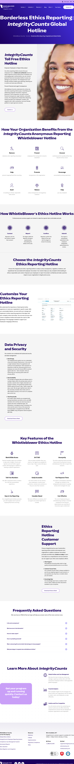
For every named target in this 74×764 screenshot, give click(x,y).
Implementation (32, 740)
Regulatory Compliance (34, 742)
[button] (23, 7)
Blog (45, 7)
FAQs (29, 745)
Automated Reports (5, 744)
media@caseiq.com (65, 748)
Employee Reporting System (11, 739)
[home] (7, 7)
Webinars (30, 735)
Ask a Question (3, 746)
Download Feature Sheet (13, 418)
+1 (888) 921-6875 (50, 743)
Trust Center (58, 7)
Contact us (10, 109)
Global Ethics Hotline (5, 736)
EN (70, 1)
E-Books (30, 737)
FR (73, 1)
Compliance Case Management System (10, 741)
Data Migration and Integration (8, 749)
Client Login (66, 1)
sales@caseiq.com (64, 746)
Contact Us (68, 7)
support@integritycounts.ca (67, 743)
